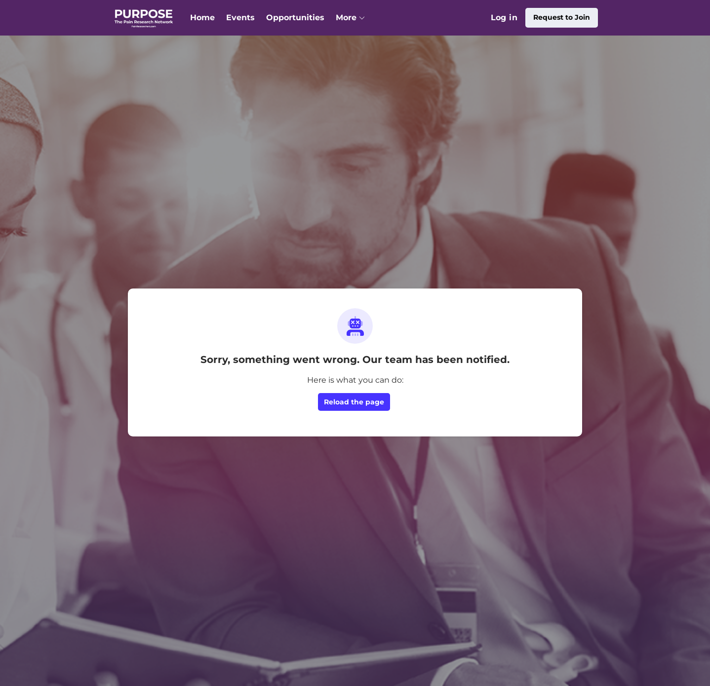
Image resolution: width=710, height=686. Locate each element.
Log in (504, 17)
